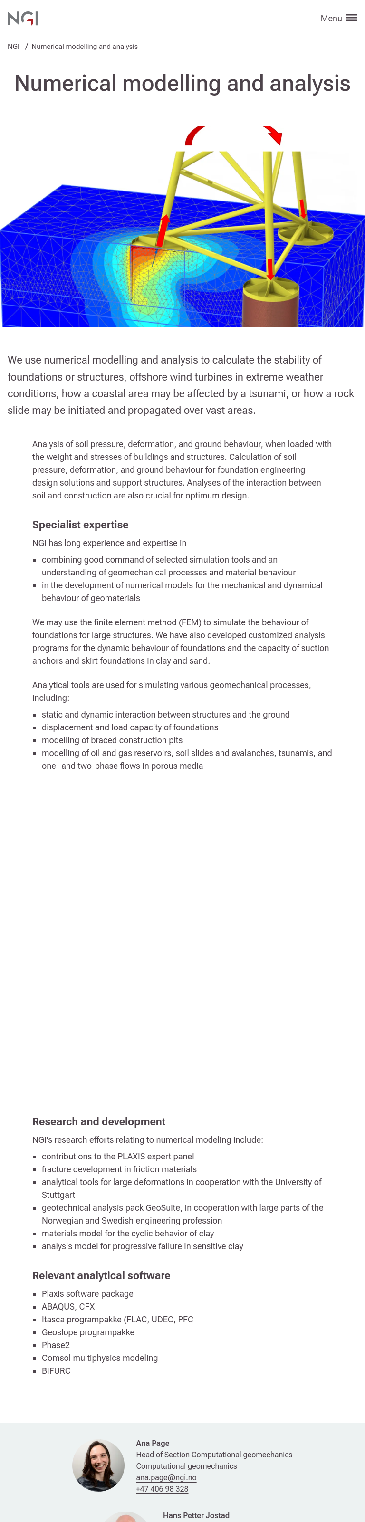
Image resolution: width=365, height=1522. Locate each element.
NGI (13, 46)
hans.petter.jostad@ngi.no (208, 1257)
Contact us (98, 1404)
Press (87, 1424)
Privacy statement (248, 1424)
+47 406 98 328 (162, 1196)
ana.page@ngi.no (166, 1184)
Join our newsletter (114, 1445)
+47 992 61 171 (189, 1268)
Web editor (235, 1404)
